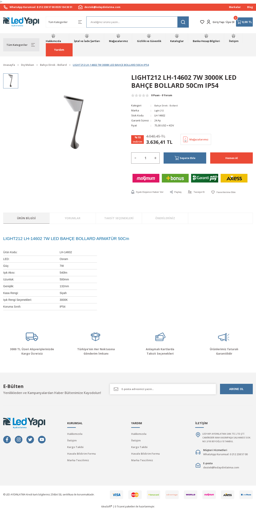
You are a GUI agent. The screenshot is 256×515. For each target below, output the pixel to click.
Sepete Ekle (185, 158)
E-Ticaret (120, 512)
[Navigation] (21, 44)
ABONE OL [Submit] (236, 389)
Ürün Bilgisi (26, 218)
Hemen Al (231, 158)
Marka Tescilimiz (78, 460)
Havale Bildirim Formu (81, 453)
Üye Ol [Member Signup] (230, 22)
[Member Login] (208, 22)
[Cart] (244, 22)
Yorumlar (72, 218)
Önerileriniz (165, 218)
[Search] (137, 22)
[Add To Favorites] (232, 192)
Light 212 (159, 110)
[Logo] (21, 22)
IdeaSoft (106, 512)
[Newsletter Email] (163, 389)
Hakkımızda (74, 434)
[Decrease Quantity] (135, 158)
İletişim (72, 440)
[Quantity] (145, 158)
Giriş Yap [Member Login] (218, 22)
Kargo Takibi (75, 447)
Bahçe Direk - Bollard (167, 105)
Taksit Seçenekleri (119, 218)
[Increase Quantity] (155, 158)
